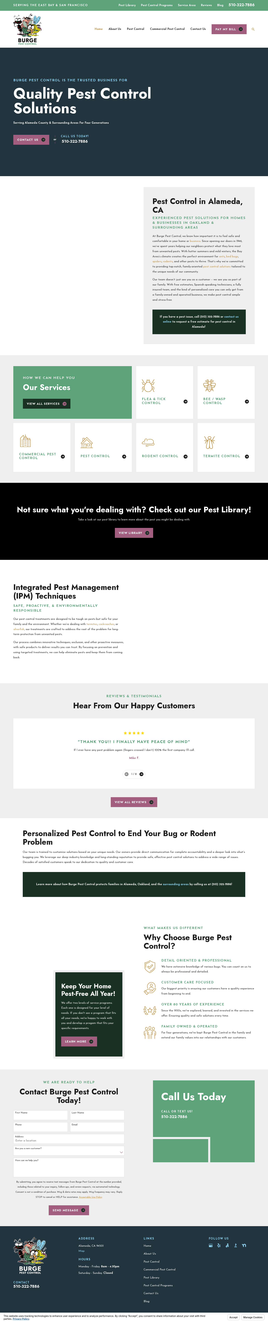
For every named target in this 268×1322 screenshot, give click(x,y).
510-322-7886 (242, 5)
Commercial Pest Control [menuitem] (167, 29)
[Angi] (227, 1185)
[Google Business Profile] (211, 1185)
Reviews (206, 5)
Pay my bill (229, 29)
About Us (150, 1193)
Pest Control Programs (157, 5)
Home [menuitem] (99, 29)
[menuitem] (18, 1271)
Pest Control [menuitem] (135, 29)
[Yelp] (219, 1185)
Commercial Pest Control (160, 1209)
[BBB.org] (236, 1185)
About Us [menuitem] (115, 29)
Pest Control (151, 1201)
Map (81, 1191)
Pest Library (127, 5)
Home (147, 1185)
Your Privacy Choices (58, 1266)
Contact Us (31, 140)
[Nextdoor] (244, 1185)
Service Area (187, 5)
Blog (220, 5)
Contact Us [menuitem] (198, 29)
